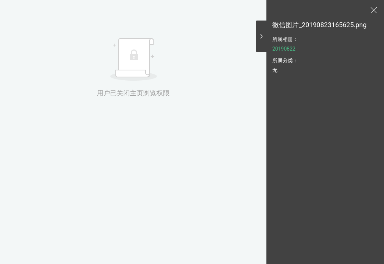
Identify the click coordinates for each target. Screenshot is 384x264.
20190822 (283, 49)
